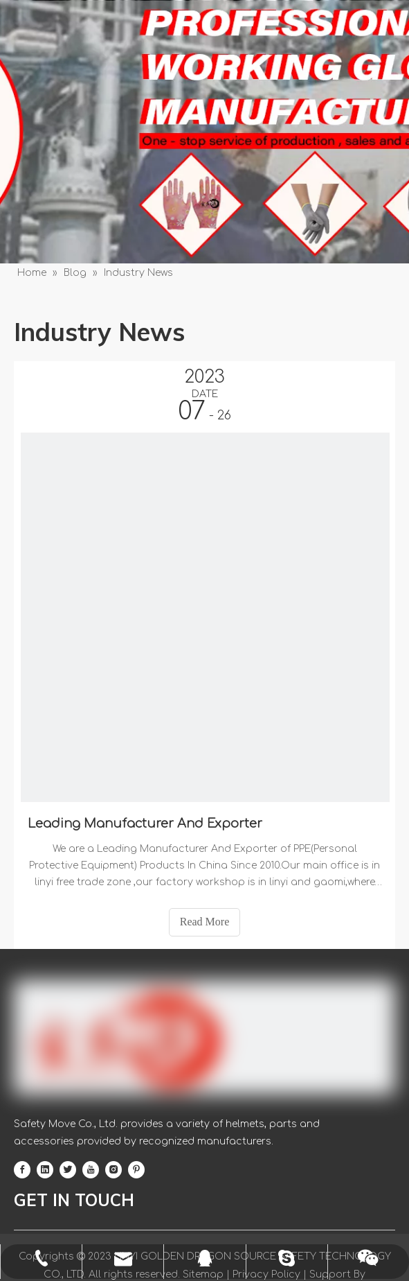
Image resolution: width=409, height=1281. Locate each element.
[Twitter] (68, 1170)
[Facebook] (22, 1170)
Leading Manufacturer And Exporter (145, 823)
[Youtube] (90, 1170)
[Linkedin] (45, 1170)
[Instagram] (113, 1170)
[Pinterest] (136, 1170)
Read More (205, 921)
